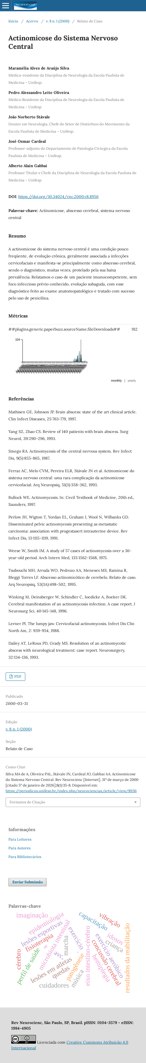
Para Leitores (19, 839)
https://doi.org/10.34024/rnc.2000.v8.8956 (58, 196)
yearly (132, 380)
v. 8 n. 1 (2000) (57, 21)
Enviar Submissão (27, 882)
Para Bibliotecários (24, 856)
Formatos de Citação (27, 802)
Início (13, 21)
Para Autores (19, 848)
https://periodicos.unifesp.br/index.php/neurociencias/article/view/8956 (71, 790)
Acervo (32, 21)
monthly (116, 380)
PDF (17, 676)
